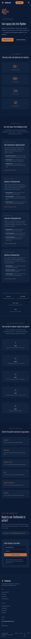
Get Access (19, 2)
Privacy (16, 633)
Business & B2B (5, 592)
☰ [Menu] (28, 3)
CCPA (28, 633)
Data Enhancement (6, 606)
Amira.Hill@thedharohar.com (17, 534)
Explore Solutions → (21, 39)
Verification (4, 608)
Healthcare (4, 596)
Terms (21, 633)
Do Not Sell (25, 635)
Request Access (8, 39)
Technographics (5, 598)
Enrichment (4, 610)
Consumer (4, 594)
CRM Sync (4, 612)
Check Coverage (15, 556)
